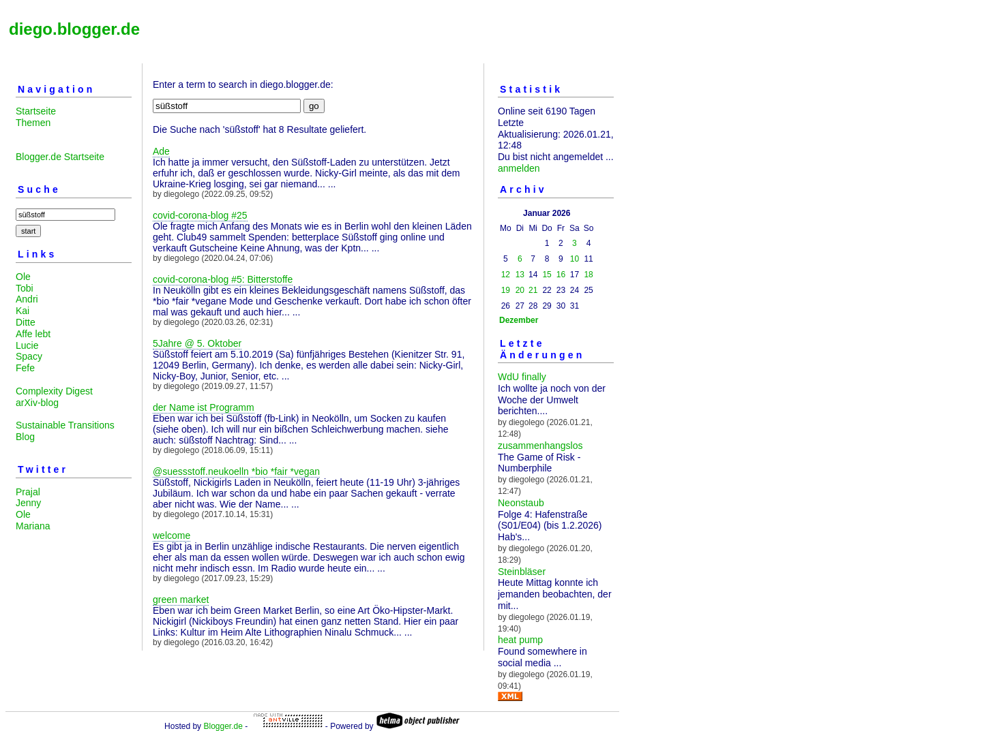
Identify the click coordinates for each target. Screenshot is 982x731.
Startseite (36, 111)
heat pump (520, 639)
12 (505, 274)
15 (546, 274)
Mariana (33, 525)
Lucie (27, 345)
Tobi (24, 288)
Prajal (28, 491)
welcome (171, 535)
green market (181, 599)
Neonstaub (521, 502)
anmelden (519, 168)
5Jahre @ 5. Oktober (197, 343)
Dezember (518, 320)
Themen (33, 122)
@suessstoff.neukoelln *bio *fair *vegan (236, 471)
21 (533, 290)
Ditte (25, 322)
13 (520, 274)
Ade (161, 151)
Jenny (28, 502)
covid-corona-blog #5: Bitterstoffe (223, 279)
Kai (22, 310)
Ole (23, 276)
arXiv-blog (37, 402)
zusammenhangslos (540, 445)
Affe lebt (33, 333)
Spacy (29, 356)
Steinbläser (522, 571)
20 (520, 290)
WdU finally (522, 376)
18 (588, 274)
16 (560, 274)
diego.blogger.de (74, 29)
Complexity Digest (54, 391)
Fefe (25, 367)
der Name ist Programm (203, 407)
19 (505, 290)
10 (574, 259)
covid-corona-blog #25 (200, 215)
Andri (27, 299)
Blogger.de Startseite (60, 156)
